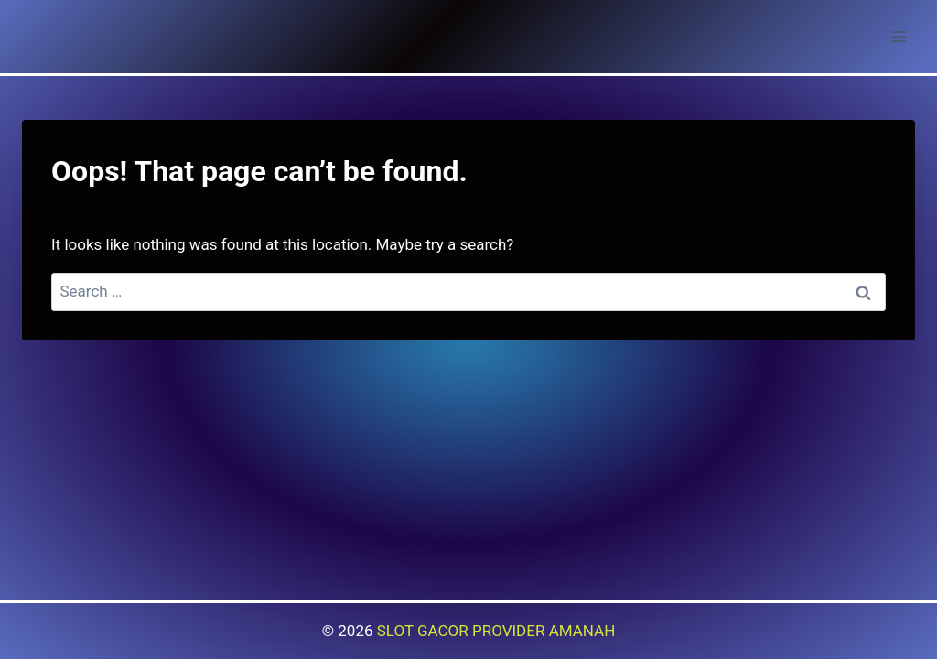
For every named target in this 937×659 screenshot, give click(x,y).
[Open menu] (898, 36)
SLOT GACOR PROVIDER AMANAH (496, 630)
